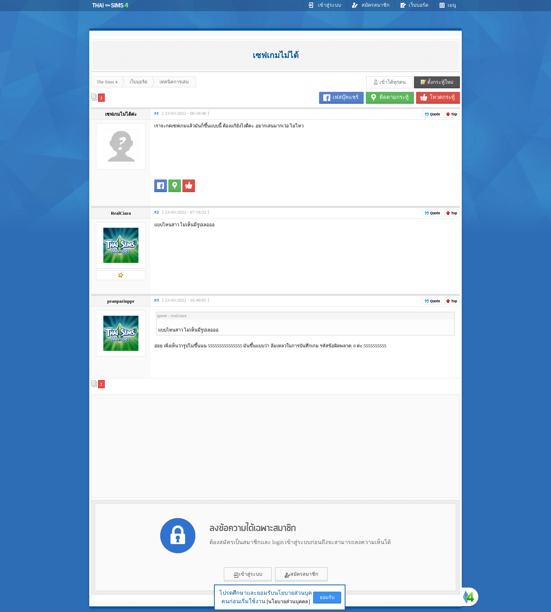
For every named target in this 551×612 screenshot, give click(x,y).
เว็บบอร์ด (414, 5)
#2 (156, 212)
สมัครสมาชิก (371, 5)
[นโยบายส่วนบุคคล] (288, 601)
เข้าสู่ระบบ (324, 5)
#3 (156, 300)
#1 (156, 113)
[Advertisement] (153, 446)
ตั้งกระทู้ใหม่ (437, 82)
